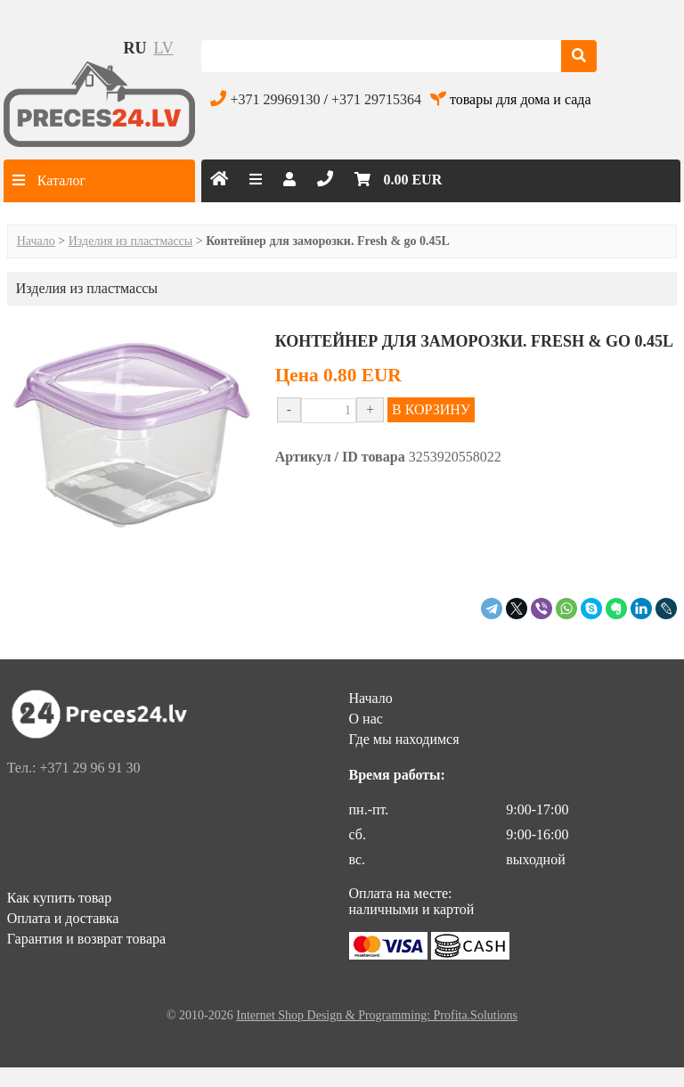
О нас (366, 718)
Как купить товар (59, 897)
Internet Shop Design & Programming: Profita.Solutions (376, 1015)
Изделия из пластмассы (131, 241)
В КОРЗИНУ (431, 409)
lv (164, 48)
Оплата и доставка (63, 918)
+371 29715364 (376, 99)
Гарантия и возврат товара (86, 938)
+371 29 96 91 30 (89, 767)
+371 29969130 (275, 99)
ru (135, 48)
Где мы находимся (404, 739)
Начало (36, 241)
